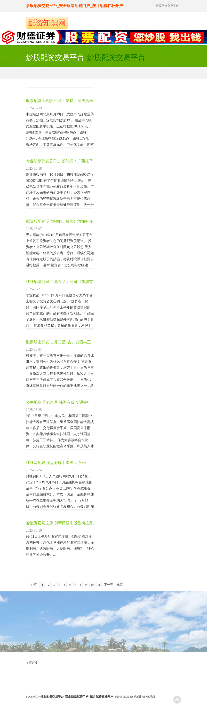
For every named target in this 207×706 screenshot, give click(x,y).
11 (98, 584)
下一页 (108, 584)
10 (92, 584)
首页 (34, 584)
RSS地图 (135, 696)
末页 (120, 584)
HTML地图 (149, 696)
